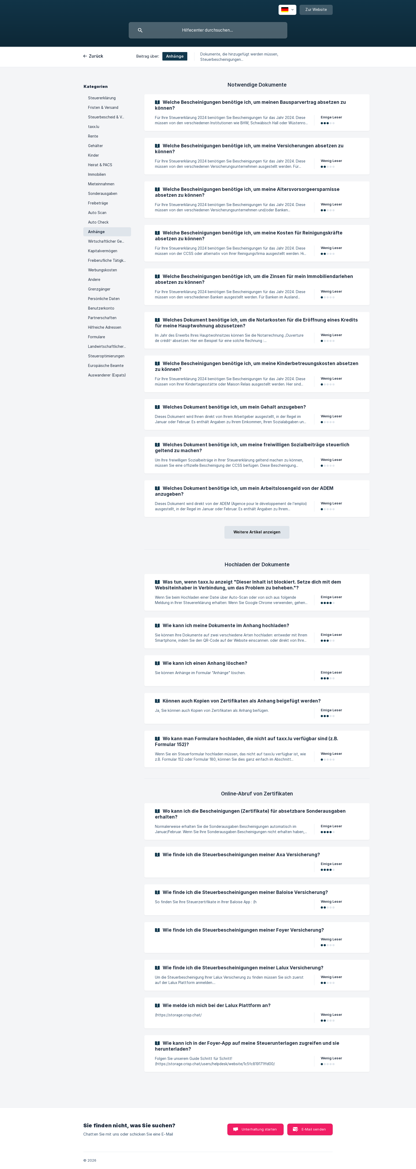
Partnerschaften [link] (102, 318)
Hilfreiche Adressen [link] (104, 327)
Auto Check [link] (98, 222)
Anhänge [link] (96, 232)
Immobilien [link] (97, 174)
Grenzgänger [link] (99, 289)
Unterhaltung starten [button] (259, 1129)
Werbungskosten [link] (102, 270)
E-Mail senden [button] (314, 1129)
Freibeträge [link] (98, 203)
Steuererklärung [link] (102, 98)
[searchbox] (208, 30)
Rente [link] (93, 136)
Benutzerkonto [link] (101, 308)
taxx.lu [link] (93, 127)
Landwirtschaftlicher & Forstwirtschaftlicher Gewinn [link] (109, 346)
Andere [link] (94, 279)
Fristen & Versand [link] (103, 107)
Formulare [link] (96, 337)
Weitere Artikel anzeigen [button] (256, 532)
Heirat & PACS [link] (100, 165)
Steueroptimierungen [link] (106, 356)
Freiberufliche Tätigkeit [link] (108, 260)
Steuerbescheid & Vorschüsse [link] (109, 117)
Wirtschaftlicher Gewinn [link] (109, 241)
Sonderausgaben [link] (102, 193)
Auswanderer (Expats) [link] (107, 375)
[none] (287, 10)
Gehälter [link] (95, 146)
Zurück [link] (96, 56)
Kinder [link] (93, 155)
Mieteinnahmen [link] (101, 184)
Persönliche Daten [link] (104, 299)
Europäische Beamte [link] (106, 365)
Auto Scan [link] (97, 213)
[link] (257, 112)
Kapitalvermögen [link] (102, 251)
